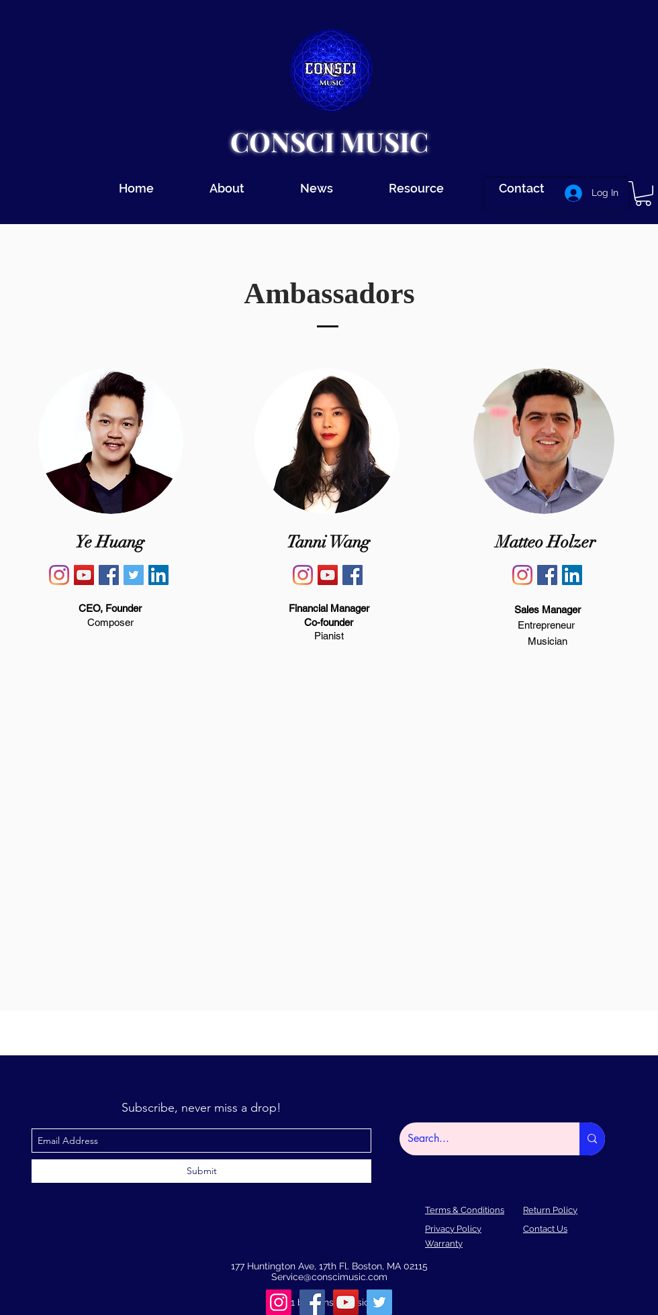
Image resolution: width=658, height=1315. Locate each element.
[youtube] (346, 1302)
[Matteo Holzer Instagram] (522, 575)
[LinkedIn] (158, 575)
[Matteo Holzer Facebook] (547, 575)
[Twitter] (379, 1302)
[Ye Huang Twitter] (134, 575)
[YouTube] (84, 575)
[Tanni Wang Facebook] (352, 575)
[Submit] (201, 1171)
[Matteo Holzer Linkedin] (572, 575)
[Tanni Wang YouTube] (328, 575)
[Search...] (479, 1138)
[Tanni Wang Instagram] (303, 575)
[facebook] (312, 1302)
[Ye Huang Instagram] (59, 575)
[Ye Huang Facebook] (109, 575)
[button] (643, 193)
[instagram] (278, 1302)
